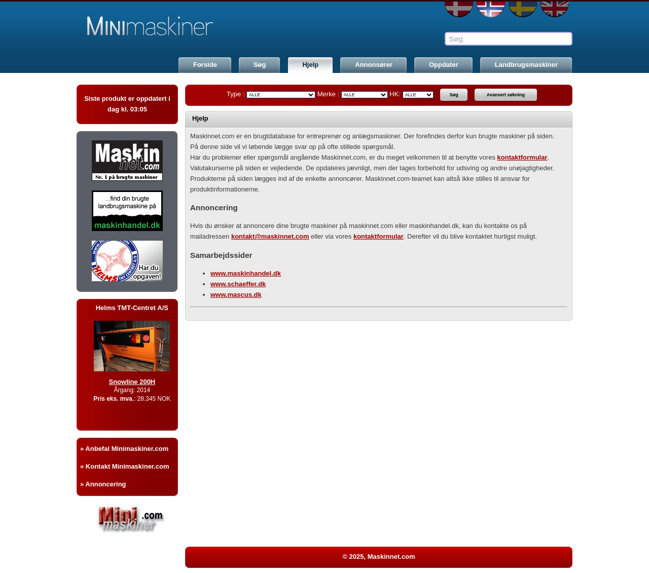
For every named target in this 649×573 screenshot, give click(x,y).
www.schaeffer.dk (238, 284)
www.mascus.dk (236, 294)
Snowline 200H (140, 382)
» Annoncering (103, 484)
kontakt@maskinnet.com (270, 236)
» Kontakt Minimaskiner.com (124, 466)
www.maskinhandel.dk (245, 273)
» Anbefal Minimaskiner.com (124, 448)
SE (523, 9)
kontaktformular (522, 157)
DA (459, 9)
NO (491, 9)
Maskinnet (153, 26)
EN (554, 9)
